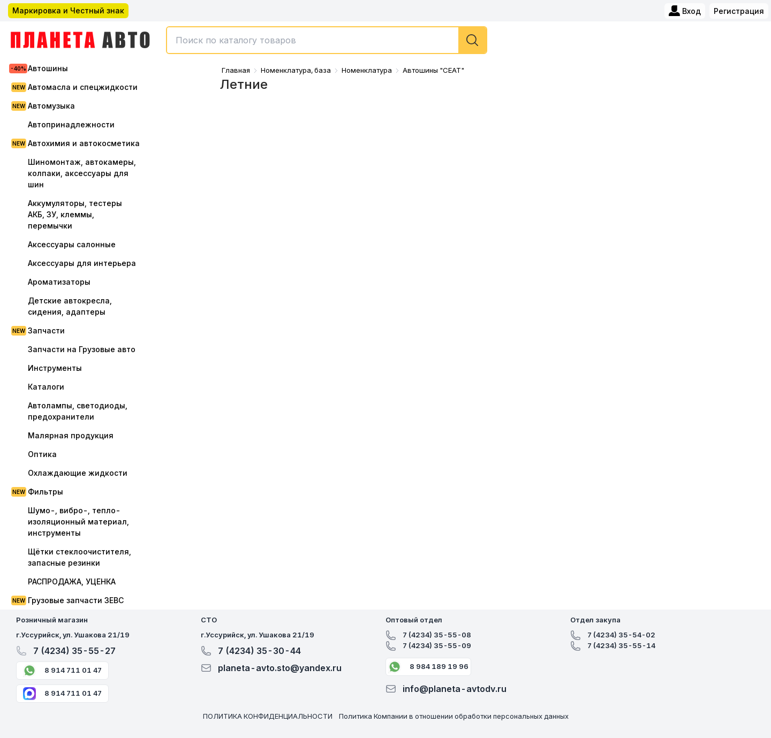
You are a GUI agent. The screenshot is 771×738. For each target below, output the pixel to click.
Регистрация (739, 11)
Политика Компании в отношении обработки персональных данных (454, 716)
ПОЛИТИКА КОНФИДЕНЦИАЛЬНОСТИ (267, 716)
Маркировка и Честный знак (68, 10)
